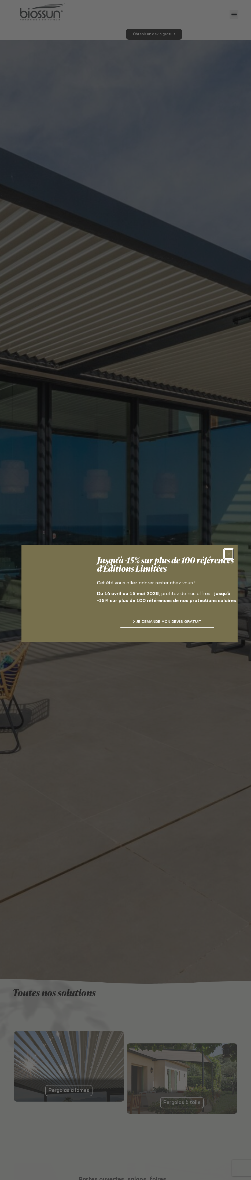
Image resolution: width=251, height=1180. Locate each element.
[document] (125, 590)
